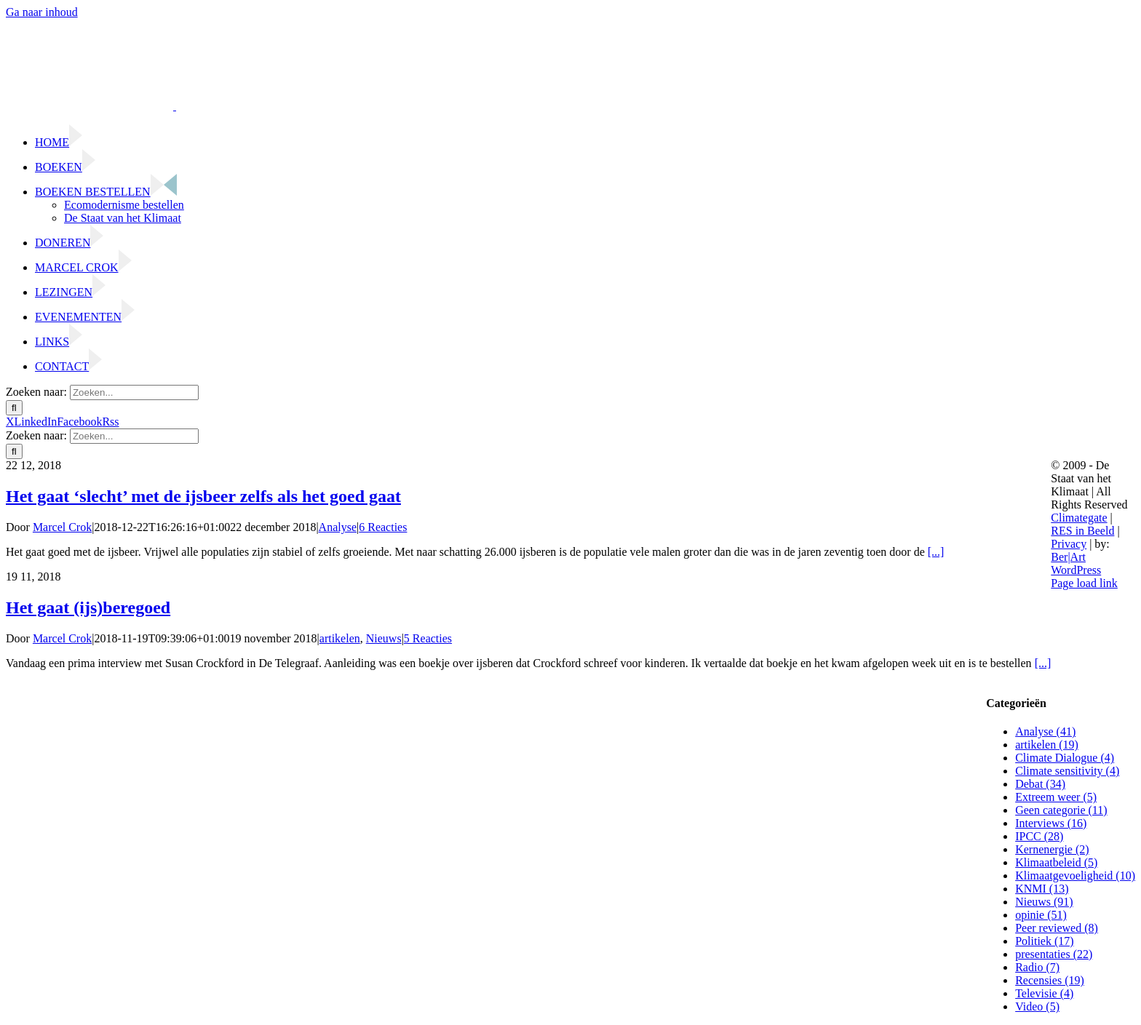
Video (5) (1037, 1006)
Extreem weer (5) (1056, 797)
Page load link (1084, 583)
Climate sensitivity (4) (1067, 771)
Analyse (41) (1045, 731)
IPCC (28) (1039, 836)
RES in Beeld (1082, 531)
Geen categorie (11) (1061, 810)
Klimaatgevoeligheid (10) (1075, 875)
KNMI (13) (1041, 888)
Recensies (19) (1049, 980)
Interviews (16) (1050, 823)
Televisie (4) (1044, 993)
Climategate (1079, 517)
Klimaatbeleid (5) (1056, 862)
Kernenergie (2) (1052, 849)
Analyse (338, 527)
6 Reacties (383, 527)
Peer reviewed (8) (1056, 928)
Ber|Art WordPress (1076, 563)
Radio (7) (1037, 967)
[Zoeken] (14, 407)
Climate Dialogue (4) (1064, 757)
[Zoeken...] (134, 392)
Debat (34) (1040, 784)
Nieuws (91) (1044, 902)
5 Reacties (428, 638)
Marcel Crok (62, 527)
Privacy (1068, 544)
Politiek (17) (1044, 941)
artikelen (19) (1046, 744)
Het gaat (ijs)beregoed (88, 607)
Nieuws (384, 638)
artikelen (339, 638)
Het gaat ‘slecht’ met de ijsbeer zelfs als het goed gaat (203, 496)
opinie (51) (1041, 915)
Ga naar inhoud (42, 12)
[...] (936, 552)
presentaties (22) (1053, 954)
